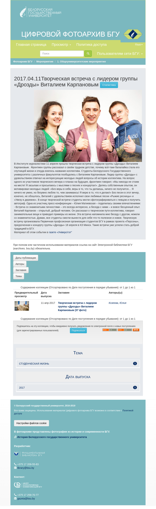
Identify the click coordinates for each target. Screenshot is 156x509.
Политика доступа (91, 45)
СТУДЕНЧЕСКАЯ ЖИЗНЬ (34, 363)
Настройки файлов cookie (31, 423)
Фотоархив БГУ (22, 61)
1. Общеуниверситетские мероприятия (81, 61)
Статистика (109, 84)
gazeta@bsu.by (26, 498)
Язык (139, 44)
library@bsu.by (25, 467)
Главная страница (31, 45)
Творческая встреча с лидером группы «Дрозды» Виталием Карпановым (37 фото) (77, 306)
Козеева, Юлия (117, 302)
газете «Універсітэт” (60, 232)
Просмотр (61, 45)
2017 (22, 387)
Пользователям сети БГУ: (120, 54)
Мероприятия (44, 61)
